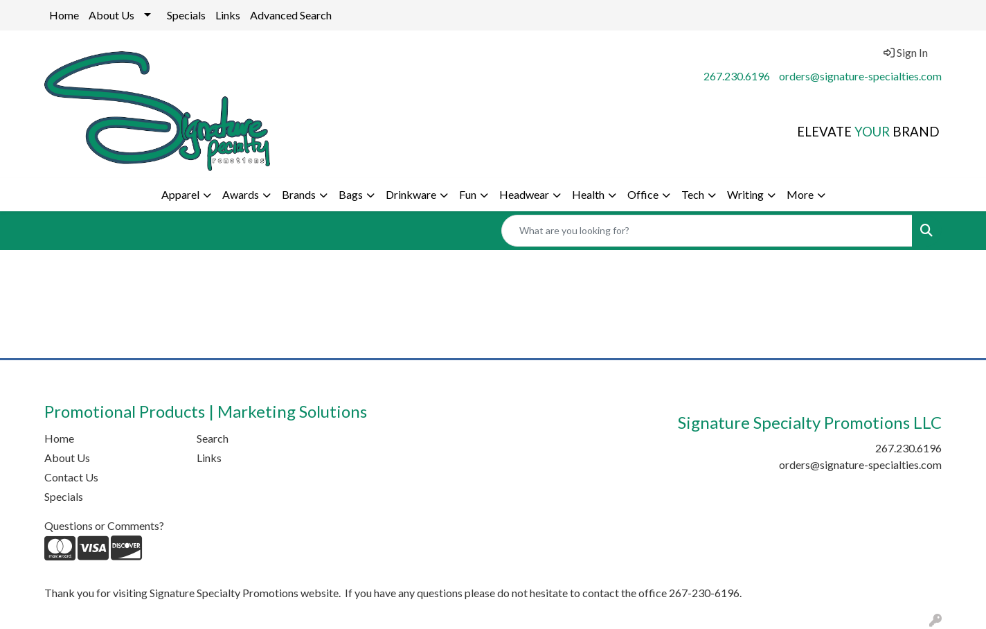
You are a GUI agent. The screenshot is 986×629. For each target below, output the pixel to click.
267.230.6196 (736, 75)
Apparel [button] (180, 194)
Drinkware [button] (411, 194)
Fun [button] (467, 194)
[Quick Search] (707, 231)
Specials (186, 14)
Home (64, 14)
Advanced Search (291, 14)
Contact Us (71, 477)
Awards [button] (240, 194)
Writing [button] (745, 194)
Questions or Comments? (104, 525)
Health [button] (588, 194)
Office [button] (642, 194)
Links (227, 14)
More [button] (800, 194)
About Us (111, 14)
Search (212, 438)
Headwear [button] (524, 194)
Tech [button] (692, 194)
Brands (299, 194)
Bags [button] (351, 194)
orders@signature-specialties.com (860, 75)
